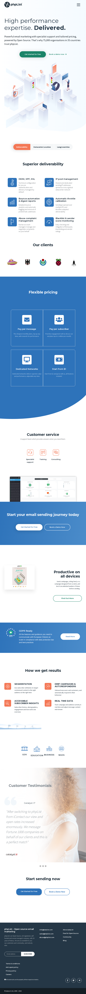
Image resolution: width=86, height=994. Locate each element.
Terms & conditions (13, 963)
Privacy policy (11, 971)
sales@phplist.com (46, 934)
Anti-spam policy (12, 967)
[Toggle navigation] (78, 4)
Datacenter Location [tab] (42, 147)
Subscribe (28, 954)
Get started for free (33, 54)
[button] (6, 577)
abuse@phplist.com (46, 937)
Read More (70, 637)
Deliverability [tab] (21, 147)
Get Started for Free (29, 527)
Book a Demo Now (57, 527)
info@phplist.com (46, 930)
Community (67, 937)
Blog (64, 940)
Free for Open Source (70, 933)
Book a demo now (58, 54)
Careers (8, 974)
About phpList (68, 930)
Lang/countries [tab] (63, 147)
